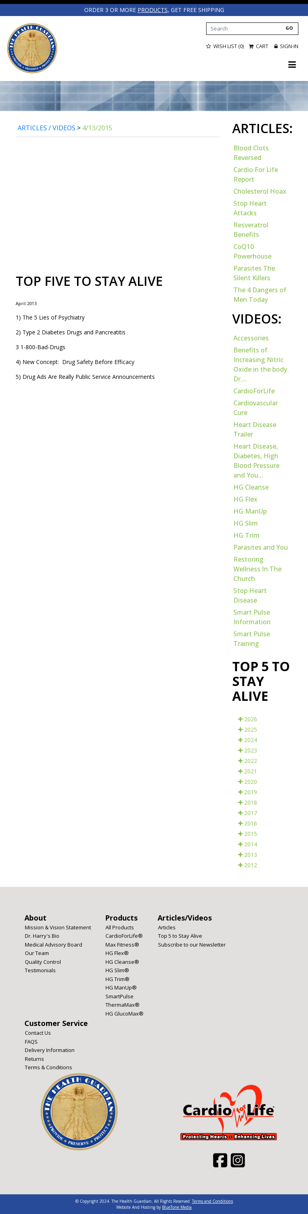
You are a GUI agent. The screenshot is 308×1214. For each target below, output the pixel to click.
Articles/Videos (185, 917)
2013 (247, 854)
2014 (247, 844)
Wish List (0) (225, 46)
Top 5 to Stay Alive (180, 935)
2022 (247, 760)
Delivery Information (50, 1049)
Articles (167, 927)
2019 (247, 791)
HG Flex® (117, 952)
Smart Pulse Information (252, 616)
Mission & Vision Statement (58, 927)
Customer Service (56, 1023)
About (35, 917)
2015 (247, 833)
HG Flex (245, 498)
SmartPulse (119, 996)
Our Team (37, 952)
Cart (259, 46)
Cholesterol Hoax (259, 190)
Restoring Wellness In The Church (257, 568)
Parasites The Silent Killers (254, 272)
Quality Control (43, 961)
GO (289, 27)
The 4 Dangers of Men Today (259, 294)
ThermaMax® (122, 1004)
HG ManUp (250, 510)
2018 (247, 802)
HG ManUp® (121, 987)
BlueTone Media (177, 1207)
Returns (34, 1058)
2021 (247, 771)
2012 (247, 864)
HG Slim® (117, 969)
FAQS (31, 1041)
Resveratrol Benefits (250, 229)
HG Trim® (117, 978)
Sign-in (286, 46)
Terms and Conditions (212, 1201)
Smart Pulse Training (251, 638)
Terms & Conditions (48, 1066)
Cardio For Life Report (255, 174)
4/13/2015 (97, 127)
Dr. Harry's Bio (42, 935)
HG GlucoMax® (124, 1013)
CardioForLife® (124, 935)
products (152, 10)
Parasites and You (260, 546)
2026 (247, 718)
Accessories (251, 337)
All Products (119, 927)
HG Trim (246, 534)
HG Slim (245, 522)
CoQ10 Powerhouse (252, 251)
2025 (247, 729)
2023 (247, 750)
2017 (247, 812)
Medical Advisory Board (53, 944)
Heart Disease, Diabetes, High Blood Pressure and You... (256, 460)
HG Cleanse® (122, 961)
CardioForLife (254, 390)
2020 (247, 781)
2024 (247, 739)
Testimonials (40, 969)
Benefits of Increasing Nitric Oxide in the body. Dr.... (261, 364)
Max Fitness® (122, 944)
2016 (247, 823)
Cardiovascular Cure (255, 407)
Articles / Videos (46, 127)
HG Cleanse (251, 486)
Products (121, 917)
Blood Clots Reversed (251, 152)
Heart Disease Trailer (254, 429)
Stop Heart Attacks (250, 207)
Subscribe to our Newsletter (192, 944)
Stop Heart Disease (250, 595)
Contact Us (38, 1032)
